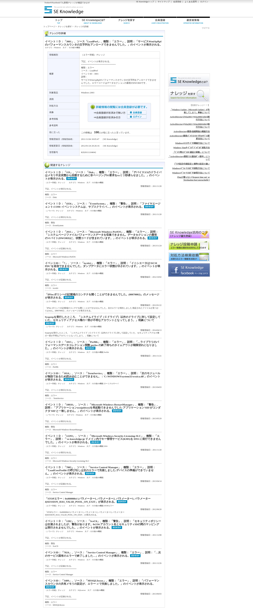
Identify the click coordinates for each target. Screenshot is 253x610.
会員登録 (177, 1)
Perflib (106, 352)
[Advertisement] (171, 10)
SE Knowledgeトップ (145, 1)
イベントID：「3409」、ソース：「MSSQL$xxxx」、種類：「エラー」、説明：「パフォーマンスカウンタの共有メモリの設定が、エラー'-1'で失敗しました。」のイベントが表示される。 (102, 582)
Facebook (56, 3)
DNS (106, 446)
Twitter (47, 3)
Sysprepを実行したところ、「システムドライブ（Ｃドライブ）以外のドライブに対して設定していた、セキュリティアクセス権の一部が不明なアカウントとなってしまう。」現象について (102, 319)
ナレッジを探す (65, 26)
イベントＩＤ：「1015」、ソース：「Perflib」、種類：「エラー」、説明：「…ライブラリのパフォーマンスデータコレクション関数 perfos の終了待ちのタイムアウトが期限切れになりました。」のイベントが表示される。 (102, 345)
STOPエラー (109, 506)
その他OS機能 (74, 47)
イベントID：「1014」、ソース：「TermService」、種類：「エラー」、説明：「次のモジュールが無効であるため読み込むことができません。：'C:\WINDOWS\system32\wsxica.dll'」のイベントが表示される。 (102, 376)
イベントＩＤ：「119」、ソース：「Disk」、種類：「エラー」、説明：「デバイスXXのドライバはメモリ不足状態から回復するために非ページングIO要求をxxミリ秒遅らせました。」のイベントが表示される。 (103, 175)
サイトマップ (164, 1)
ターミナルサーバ (111, 383)
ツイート (206, 28)
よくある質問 (191, 1)
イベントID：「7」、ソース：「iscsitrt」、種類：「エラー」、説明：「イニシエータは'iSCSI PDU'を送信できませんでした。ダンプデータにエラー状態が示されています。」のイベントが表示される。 (102, 266)
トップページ (49, 26)
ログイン (204, 1)
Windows (57, 47)
